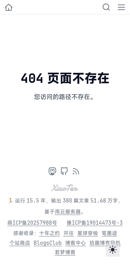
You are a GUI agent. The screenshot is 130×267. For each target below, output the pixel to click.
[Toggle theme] (113, 250)
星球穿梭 (87, 233)
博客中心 (75, 243)
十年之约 (49, 233)
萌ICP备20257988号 (32, 222)
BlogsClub (48, 243)
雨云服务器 (68, 211)
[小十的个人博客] (9, 7)
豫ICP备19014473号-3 (95, 222)
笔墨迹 (109, 233)
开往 (68, 233)
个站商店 (19, 243)
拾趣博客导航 (105, 243)
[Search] (106, 7)
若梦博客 (65, 252)
